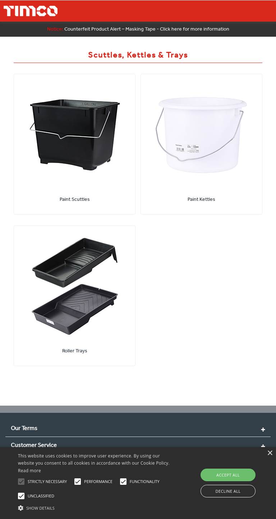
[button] (96, 507)
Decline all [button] (228, 491)
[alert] (138, 483)
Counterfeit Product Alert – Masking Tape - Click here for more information (138, 29)
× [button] (269, 453)
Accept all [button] (228, 475)
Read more (29, 471)
